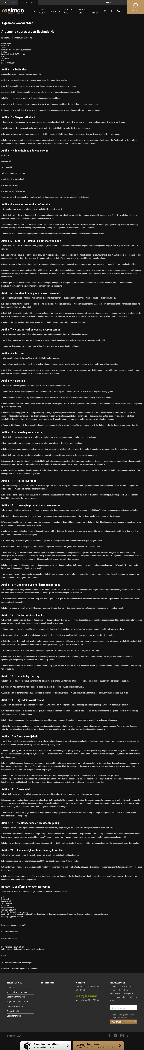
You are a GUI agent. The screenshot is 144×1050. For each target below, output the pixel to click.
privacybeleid (121, 1017)
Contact (10, 987)
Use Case (42, 11)
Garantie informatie (16, 997)
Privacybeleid (13, 1011)
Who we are (83, 11)
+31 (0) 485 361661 (87, 996)
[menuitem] (20, 987)
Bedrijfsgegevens (14, 1016)
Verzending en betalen (17, 992)
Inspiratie (55, 11)
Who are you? (68, 11)
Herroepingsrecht (15, 1006)
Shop (33, 11)
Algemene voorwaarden (17, 1001)
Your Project (95, 11)
